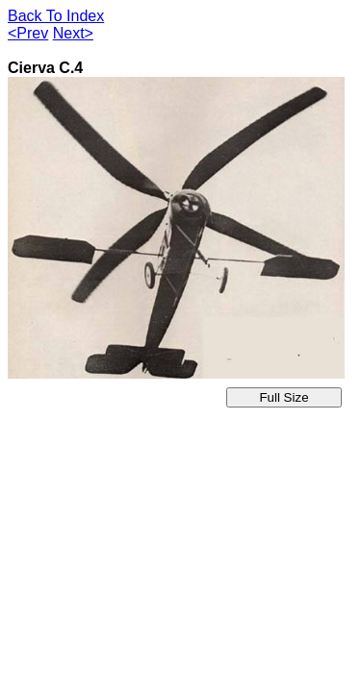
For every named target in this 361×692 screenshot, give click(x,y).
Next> (73, 33)
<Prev (28, 33)
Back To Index (56, 16)
